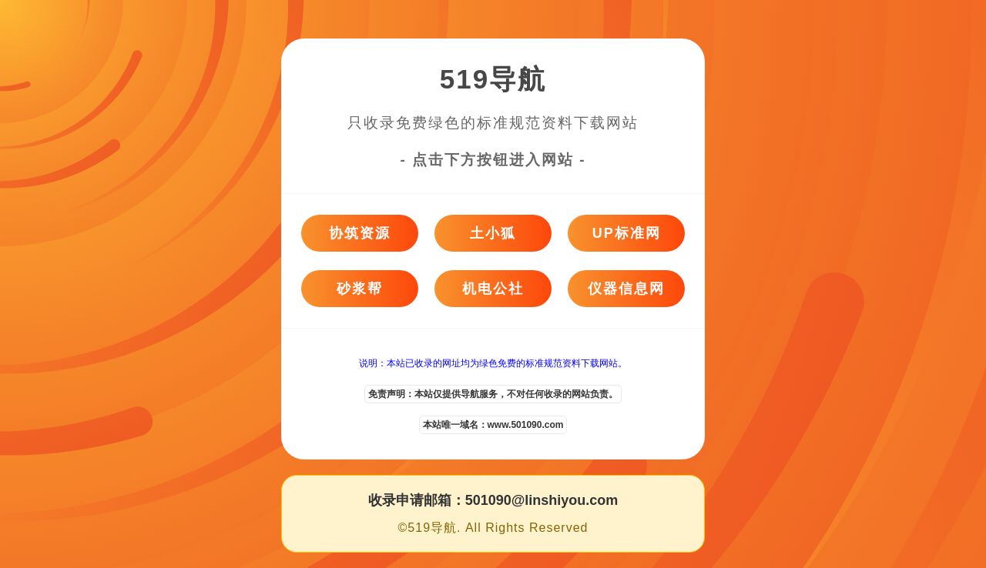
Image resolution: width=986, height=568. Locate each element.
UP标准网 (626, 233)
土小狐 (493, 233)
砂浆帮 (360, 288)
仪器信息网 (626, 288)
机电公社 (493, 288)
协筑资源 (360, 233)
